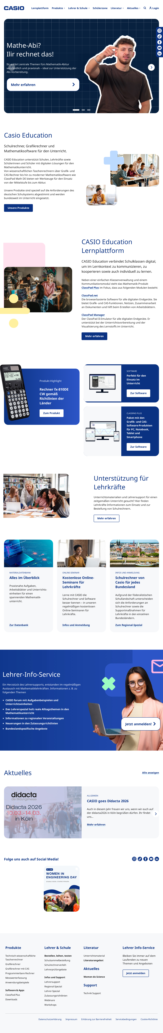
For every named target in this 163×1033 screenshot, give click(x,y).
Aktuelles (91, 968)
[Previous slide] (11, 67)
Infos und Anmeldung (76, 625)
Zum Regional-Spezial (128, 625)
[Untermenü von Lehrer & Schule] (79, 8)
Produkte (13, 947)
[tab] (76, 110)
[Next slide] (151, 67)
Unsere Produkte (18, 208)
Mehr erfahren (23, 84)
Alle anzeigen (150, 772)
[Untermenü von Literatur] (117, 8)
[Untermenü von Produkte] (58, 8)
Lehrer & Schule (57, 947)
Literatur (91, 947)
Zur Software (138, 393)
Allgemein (92, 795)
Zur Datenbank (18, 625)
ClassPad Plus (90, 287)
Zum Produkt (51, 413)
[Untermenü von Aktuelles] (133, 8)
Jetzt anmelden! (138, 724)
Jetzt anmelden (135, 973)
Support (90, 985)
